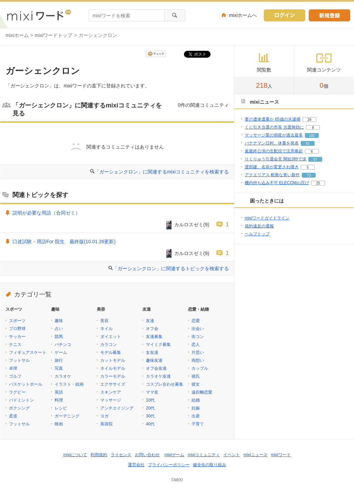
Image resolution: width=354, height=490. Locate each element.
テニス (15, 344)
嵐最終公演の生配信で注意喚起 (274, 151)
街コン (198, 336)
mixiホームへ (243, 15)
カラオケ (63, 376)
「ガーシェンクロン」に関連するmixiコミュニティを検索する (161, 172)
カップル (200, 368)
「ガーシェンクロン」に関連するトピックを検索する (171, 268)
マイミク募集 (158, 344)
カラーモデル (112, 376)
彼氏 (196, 376)
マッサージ (110, 400)
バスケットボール (25, 384)
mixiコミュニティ (204, 454)
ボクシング (19, 408)
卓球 (13, 368)
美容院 (106, 424)
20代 (150, 408)
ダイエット (110, 336)
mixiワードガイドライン (267, 218)
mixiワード (281, 454)
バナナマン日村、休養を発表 (272, 143)
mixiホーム (17, 35)
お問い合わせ (147, 454)
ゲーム (61, 352)
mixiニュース (255, 454)
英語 (59, 392)
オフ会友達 (156, 368)
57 (315, 159)
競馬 (59, 336)
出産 (196, 416)
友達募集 (154, 336)
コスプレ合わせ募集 (164, 384)
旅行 (59, 360)
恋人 (196, 344)
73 (309, 175)
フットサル (19, 360)
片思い (198, 352)
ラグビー (17, 392)
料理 (59, 400)
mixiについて (75, 454)
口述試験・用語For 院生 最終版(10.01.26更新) (63, 241)
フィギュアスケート (27, 352)
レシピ (61, 408)
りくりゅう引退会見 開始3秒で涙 (275, 159)
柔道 (13, 416)
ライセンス (121, 454)
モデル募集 (110, 352)
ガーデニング (67, 416)
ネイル (106, 328)
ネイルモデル (112, 368)
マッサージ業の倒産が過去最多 (274, 135)
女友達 (152, 352)
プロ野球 (17, 328)
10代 (150, 400)
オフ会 (152, 328)
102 (312, 136)
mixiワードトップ (54, 35)
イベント (231, 454)
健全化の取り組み (209, 464)
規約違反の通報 (259, 226)
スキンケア (110, 392)
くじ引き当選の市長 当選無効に (274, 127)
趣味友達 (154, 360)
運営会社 (136, 464)
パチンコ (63, 344)
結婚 (196, 400)
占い (59, 328)
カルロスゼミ (188, 224)
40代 (150, 424)
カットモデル (112, 360)
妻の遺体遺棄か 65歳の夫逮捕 (272, 119)
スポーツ (17, 320)
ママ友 (152, 392)
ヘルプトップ (257, 234)
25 (318, 183)
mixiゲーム (174, 454)
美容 (104, 320)
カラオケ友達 (158, 376)
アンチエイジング (116, 408)
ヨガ (104, 416)
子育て (198, 424)
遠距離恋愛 (202, 392)
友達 (150, 320)
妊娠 (196, 408)
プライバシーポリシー (168, 464)
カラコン (108, 344)
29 (309, 120)
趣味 (59, 320)
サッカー (17, 336)
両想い (198, 360)
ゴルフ (15, 376)
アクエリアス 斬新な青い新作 (272, 174)
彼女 (196, 384)
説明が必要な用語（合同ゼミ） (46, 213)
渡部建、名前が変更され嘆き (272, 166)
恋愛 (196, 320)
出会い (198, 328)
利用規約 (99, 454)
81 (307, 143)
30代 (150, 416)
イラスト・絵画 (69, 384)
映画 (59, 424)
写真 (59, 368)
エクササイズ (112, 384)
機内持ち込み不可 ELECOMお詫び (277, 182)
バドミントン (21, 400)
